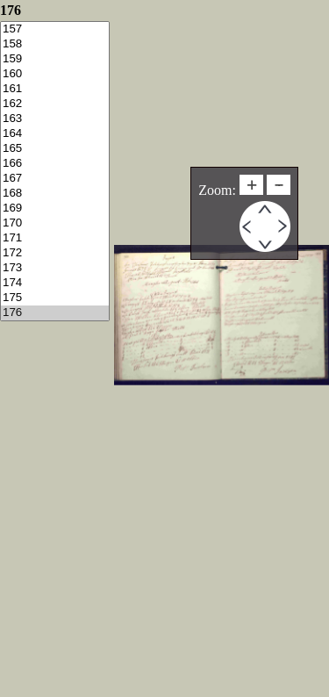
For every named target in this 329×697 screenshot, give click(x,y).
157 (55, 29)
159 (55, 59)
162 (55, 104)
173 (55, 268)
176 (55, 312)
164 (55, 133)
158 (55, 44)
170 (55, 223)
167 (55, 178)
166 (55, 163)
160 (55, 74)
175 (55, 298)
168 (55, 193)
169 (55, 208)
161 (55, 89)
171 (55, 238)
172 (55, 253)
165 (55, 148)
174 (55, 283)
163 (55, 118)
